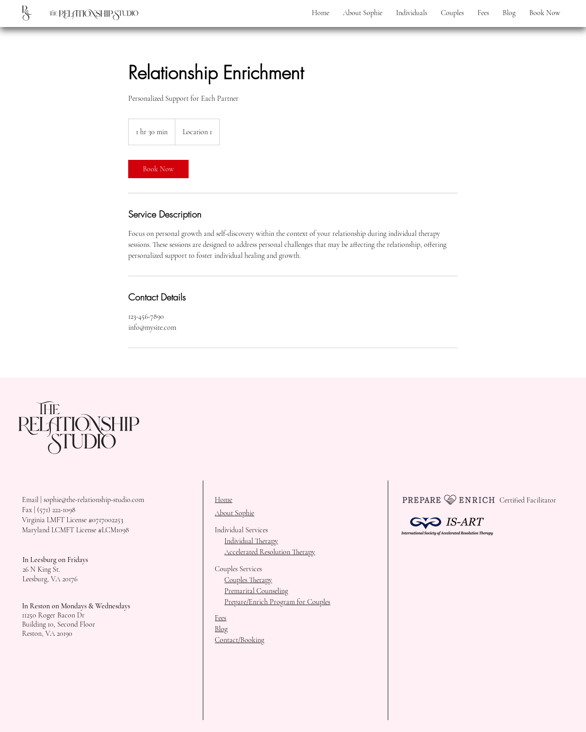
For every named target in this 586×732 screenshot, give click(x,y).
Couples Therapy (248, 580)
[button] (411, 13)
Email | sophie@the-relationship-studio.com (83, 499)
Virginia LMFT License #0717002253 (72, 519)
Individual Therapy (251, 541)
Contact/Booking (239, 640)
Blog (221, 629)
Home (223, 499)
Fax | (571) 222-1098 (49, 509)
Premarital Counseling (256, 590)
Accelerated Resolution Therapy (269, 552)
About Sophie (234, 513)
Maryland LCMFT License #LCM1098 (75, 530)
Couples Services (238, 569)
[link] (158, 169)
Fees (220, 618)
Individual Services (241, 530)
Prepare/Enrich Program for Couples (277, 601)
